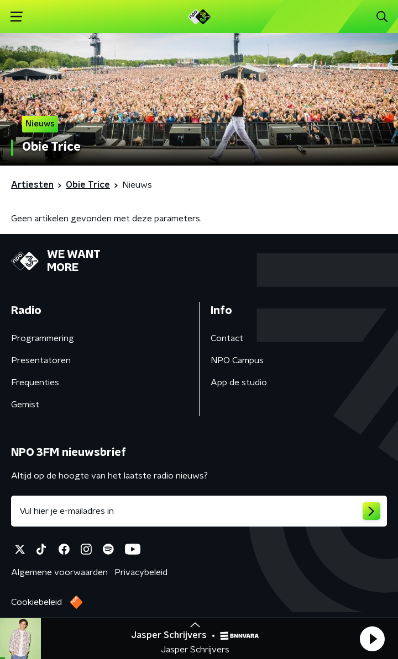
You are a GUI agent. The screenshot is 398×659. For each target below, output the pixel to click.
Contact (227, 338)
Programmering (42, 338)
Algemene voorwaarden (59, 572)
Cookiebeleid (36, 602)
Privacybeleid (140, 572)
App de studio (239, 382)
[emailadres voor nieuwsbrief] (199, 511)
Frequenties (35, 382)
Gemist (25, 404)
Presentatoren (41, 360)
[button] (372, 638)
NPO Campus (237, 360)
